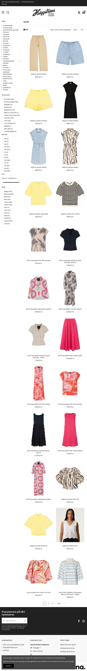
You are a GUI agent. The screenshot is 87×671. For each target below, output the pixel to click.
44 (7, 147)
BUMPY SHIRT (8, 83)
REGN (5, 65)
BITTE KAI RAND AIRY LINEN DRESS (70, 451)
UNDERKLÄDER (8, 61)
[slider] (2, 182)
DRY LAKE (8, 129)
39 (6, 157)
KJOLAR (6, 43)
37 (6, 163)
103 (59, 603)
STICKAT (6, 68)
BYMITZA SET (7, 79)
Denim (8, 205)
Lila (7, 223)
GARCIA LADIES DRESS (70, 121)
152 (6, 144)
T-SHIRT (6, 52)
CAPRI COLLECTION (12, 115)
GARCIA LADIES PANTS (39, 74)
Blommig (9, 194)
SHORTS (6, 59)
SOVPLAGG (7, 76)
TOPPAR (6, 34)
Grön (7, 210)
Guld (7, 215)
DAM (3, 21)
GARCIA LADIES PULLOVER (70, 214)
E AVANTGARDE (10, 131)
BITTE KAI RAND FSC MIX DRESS (70, 309)
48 (6, 139)
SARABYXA (7, 88)
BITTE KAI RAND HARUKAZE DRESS (38, 499)
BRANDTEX (9, 110)
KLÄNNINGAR (8, 26)
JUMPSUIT (6, 54)
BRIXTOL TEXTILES (11, 113)
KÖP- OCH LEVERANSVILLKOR (11, 2)
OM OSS (4, 4)
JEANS (5, 56)
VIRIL (5, 81)
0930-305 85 (37, 651)
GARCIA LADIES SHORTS (70, 74)
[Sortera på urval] (75, 29)
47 (6, 155)
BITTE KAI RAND (11, 102)
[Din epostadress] (12, 620)
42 (7, 166)
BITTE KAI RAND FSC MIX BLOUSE (39, 261)
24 (82, 30)
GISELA (5, 90)
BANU (5, 85)
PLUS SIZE (6, 70)
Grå (6, 207)
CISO (7, 121)
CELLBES (9, 118)
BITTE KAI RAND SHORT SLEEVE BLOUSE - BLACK (70, 261)
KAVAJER (6, 39)
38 (7, 149)
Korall (7, 218)
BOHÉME (8, 105)
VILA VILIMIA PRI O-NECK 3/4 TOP (39, 593)
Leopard (8, 221)
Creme (8, 202)
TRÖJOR (6, 32)
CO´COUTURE (9, 123)
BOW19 (8, 107)
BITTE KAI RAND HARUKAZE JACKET (38, 309)
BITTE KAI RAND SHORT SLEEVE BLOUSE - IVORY (39, 357)
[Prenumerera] (24, 620)
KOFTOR (6, 37)
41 (6, 152)
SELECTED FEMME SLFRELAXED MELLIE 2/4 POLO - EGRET (70, 593)
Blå (7, 197)
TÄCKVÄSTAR (7, 74)
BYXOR (5, 41)
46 (6, 168)
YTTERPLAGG (7, 28)
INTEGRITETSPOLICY (28, 2)
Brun (7, 199)
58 (6, 141)
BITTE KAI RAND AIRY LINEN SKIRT (70, 356)
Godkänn (8, 666)
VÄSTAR (5, 63)
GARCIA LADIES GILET (70, 546)
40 (7, 160)
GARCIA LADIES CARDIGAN (38, 214)
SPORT (5, 48)
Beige (8, 191)
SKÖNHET (6, 72)
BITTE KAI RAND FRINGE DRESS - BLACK (38, 452)
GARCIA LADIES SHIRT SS (70, 499)
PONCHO (6, 50)
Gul (7, 213)
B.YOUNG (9, 99)
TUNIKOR (6, 46)
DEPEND (7, 126)
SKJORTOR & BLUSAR (11, 30)
